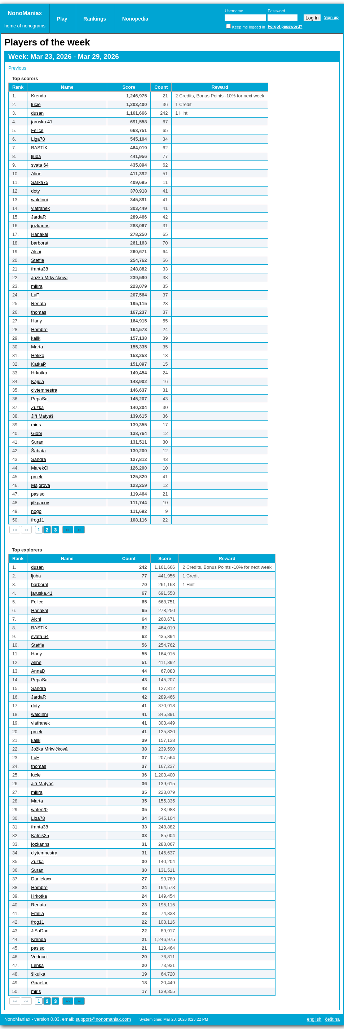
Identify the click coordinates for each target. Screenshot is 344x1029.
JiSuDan (39, 930)
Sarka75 (39, 182)
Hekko (37, 355)
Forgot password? (285, 26)
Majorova (40, 485)
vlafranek (40, 208)
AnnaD (38, 671)
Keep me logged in (248, 27)
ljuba (36, 156)
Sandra (38, 459)
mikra (36, 286)
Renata (38, 303)
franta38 (39, 269)
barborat (39, 243)
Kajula (37, 381)
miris (36, 424)
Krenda (38, 95)
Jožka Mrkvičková (49, 277)
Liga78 (38, 139)
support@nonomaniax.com (103, 1019)
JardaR (38, 217)
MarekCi (39, 468)
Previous (17, 68)
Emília (37, 913)
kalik (35, 338)
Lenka (37, 965)
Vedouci (39, 956)
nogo (36, 511)
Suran (37, 442)
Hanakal (39, 234)
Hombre (39, 329)
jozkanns (40, 225)
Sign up (331, 17)
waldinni (39, 199)
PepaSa (39, 398)
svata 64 (39, 165)
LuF (35, 295)
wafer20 (39, 809)
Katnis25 (40, 835)
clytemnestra (44, 390)
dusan (37, 113)
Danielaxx (41, 878)
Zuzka (37, 407)
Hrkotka (39, 372)
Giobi (36, 433)
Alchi (36, 251)
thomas (38, 312)
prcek (36, 476)
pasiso (37, 494)
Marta (37, 346)
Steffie (37, 260)
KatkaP (38, 364)
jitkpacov (40, 502)
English (314, 1019)
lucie (35, 104)
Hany (36, 321)
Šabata (38, 450)
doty (35, 191)
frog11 (37, 520)
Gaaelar (39, 982)
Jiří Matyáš (42, 416)
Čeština (332, 1019)
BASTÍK (39, 147)
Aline (36, 173)
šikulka (38, 974)
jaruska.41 (41, 121)
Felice (37, 130)
